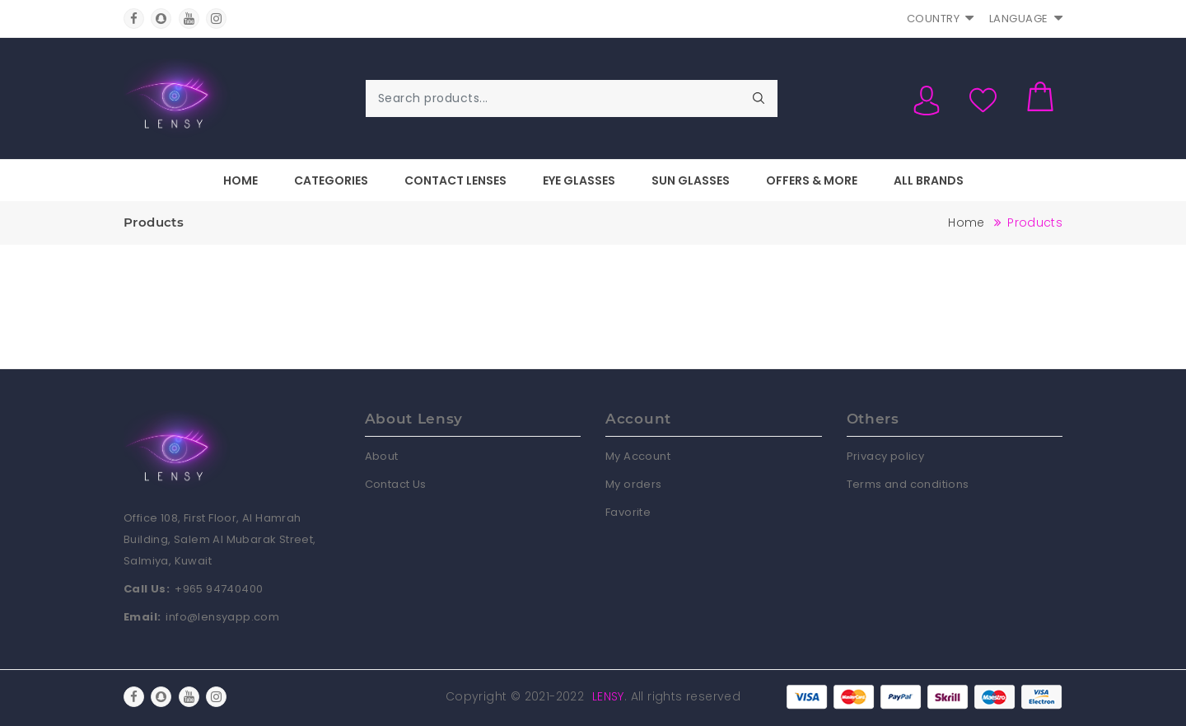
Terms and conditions (908, 484)
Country (940, 18)
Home (240, 180)
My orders (633, 484)
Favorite (628, 512)
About (382, 456)
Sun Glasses (690, 180)
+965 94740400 (219, 589)
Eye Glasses (579, 180)
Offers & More (811, 180)
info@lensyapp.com (222, 617)
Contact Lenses (455, 180)
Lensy (608, 696)
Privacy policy (886, 456)
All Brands (929, 180)
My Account (637, 456)
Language (1026, 18)
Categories (331, 180)
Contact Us (396, 484)
